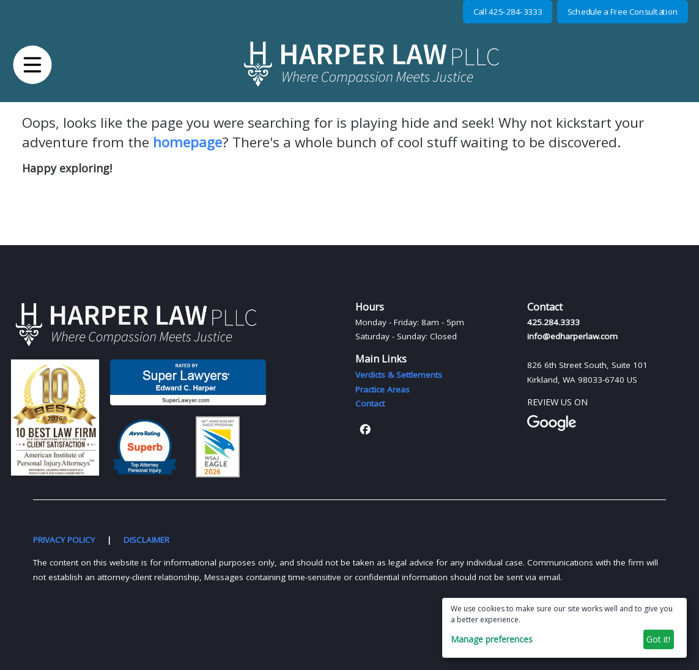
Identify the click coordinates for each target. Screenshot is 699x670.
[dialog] (564, 628)
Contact (370, 403)
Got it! (658, 639)
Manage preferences (492, 639)
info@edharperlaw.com (572, 336)
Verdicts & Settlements (398, 374)
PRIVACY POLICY (64, 539)
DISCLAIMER (146, 539)
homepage (187, 142)
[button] (32, 64)
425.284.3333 (553, 322)
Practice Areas (382, 389)
